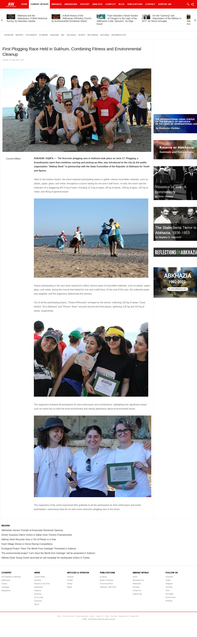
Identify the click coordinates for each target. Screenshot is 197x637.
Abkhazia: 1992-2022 (108, 587)
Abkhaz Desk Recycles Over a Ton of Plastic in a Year (28, 539)
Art (62, 35)
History (84, 4)
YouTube (169, 587)
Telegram (169, 584)
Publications (134, 4)
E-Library (103, 577)
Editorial (104, 35)
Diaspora (54, 35)
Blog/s (69, 587)
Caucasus (71, 35)
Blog (121, 4)
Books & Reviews (106, 580)
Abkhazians (70, 4)
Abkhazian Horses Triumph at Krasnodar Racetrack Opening (32, 530)
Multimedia (92, 35)
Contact (150, 4)
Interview (8, 35)
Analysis (97, 4)
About (135, 577)
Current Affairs (39, 4)
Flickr (168, 591)
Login (188, 4)
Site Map (136, 587)
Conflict (110, 4)
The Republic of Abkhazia (11, 577)
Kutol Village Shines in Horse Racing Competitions (27, 544)
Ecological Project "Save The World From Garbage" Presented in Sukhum (38, 548)
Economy (43, 35)
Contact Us (137, 591)
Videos (107, 616)
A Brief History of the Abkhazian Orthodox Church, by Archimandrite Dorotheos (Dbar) (72, 18)
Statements (31, 35)
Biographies (5, 591)
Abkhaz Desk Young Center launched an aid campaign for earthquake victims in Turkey (45, 557)
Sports (81, 35)
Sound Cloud (170, 597)
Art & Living (38, 597)
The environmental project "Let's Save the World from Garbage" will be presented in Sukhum (48, 553)
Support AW (164, 4)
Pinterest (169, 601)
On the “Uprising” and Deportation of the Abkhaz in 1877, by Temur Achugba (161, 18)
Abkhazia (56, 4)
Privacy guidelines (82, 616)
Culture (4, 584)
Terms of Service (68, 616)
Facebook (169, 577)
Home (24, 4)
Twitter (168, 580)
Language (5, 587)
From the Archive (106, 584)
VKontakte (169, 594)
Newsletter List (138, 580)
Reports (19, 35)
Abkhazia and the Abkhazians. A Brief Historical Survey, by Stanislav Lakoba (27, 18)
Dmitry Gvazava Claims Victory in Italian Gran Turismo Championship (36, 535)
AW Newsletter (119, 35)
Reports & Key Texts (42, 584)
